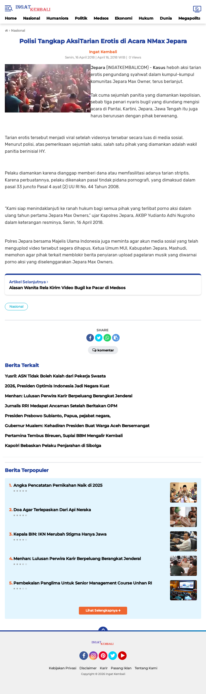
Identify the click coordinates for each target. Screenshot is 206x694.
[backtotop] (103, 631)
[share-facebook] (90, 337)
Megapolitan (190, 18)
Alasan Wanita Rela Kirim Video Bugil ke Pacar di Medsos (67, 287)
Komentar (103, 350)
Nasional (31, 18)
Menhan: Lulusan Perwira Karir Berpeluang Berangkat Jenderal (77, 558)
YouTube (126, 658)
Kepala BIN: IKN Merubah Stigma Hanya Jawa (59, 534)
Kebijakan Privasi (62, 668)
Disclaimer (88, 668)
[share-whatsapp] (107, 337)
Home (11, 18)
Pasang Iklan (121, 668)
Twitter (115, 658)
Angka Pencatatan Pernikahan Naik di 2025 (57, 485)
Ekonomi (123, 18)
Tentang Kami (146, 668)
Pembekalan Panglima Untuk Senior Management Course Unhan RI (82, 583)
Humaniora (57, 18)
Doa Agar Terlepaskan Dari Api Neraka (52, 509)
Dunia (166, 18)
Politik (81, 18)
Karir (104, 668)
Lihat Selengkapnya (103, 610)
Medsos (101, 18)
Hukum (146, 18)
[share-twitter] (98, 337)
